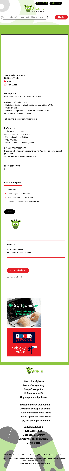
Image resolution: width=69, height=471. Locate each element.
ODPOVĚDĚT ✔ (17, 270)
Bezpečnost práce (33, 389)
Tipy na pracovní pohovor (33, 397)
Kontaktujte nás (33, 431)
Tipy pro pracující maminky (35, 420)
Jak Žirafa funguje (33, 427)
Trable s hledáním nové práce (35, 412)
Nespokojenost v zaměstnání (35, 416)
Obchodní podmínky (34, 435)
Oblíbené (42, 3)
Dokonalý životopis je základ (35, 408)
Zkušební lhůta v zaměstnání (35, 404)
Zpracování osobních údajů (33, 439)
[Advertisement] (19, 59)
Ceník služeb (34, 443)
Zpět (10, 212)
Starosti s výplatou (34, 381)
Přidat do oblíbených (16, 277)
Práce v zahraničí (33, 393)
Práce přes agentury (34, 385)
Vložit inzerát (56, 3)
